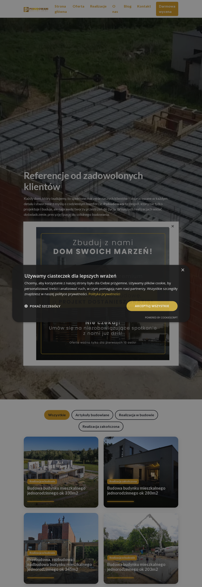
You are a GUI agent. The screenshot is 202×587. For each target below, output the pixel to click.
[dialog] (101, 293)
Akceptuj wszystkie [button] (152, 306)
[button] (42, 306)
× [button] (182, 270)
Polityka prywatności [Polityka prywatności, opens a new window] (104, 294)
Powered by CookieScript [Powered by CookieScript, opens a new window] (161, 317)
